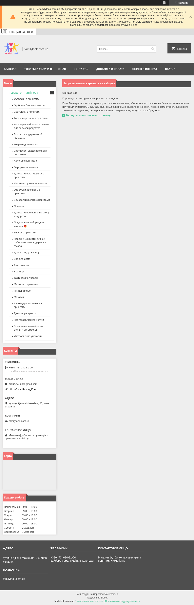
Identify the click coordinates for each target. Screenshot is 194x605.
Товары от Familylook (23, 92)
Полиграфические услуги (29, 319)
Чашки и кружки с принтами (30, 183)
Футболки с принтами (26, 98)
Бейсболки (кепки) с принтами (32, 199)
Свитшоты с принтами (27, 111)
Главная (10, 69)
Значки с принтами (25, 232)
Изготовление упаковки (28, 336)
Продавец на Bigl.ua (97, 597)
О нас (62, 69)
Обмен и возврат (144, 69)
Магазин (19, 297)
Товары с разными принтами (31, 118)
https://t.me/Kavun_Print (22, 389)
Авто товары (21, 265)
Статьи (170, 69)
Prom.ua (113, 594)
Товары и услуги (36, 69)
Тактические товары (26, 277)
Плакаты (19, 206)
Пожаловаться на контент (89, 601)
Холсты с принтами (25, 160)
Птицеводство (22, 290)
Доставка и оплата (110, 69)
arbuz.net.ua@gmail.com (23, 383)
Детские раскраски (25, 313)
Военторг (19, 271)
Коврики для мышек (26, 144)
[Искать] (152, 49)
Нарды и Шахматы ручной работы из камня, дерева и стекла (30, 242)
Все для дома (22, 258)
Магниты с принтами (26, 284)
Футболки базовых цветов (29, 105)
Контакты (81, 69)
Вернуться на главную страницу (88, 115)
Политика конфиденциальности (122, 601)
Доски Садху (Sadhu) (26, 252)
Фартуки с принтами (26, 167)
